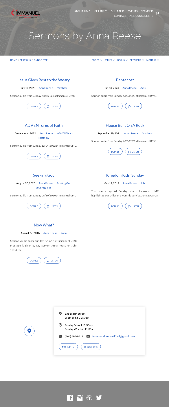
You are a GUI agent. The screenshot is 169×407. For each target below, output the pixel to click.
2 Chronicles (43, 187)
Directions (90, 346)
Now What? (44, 224)
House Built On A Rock (125, 125)
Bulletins (117, 11)
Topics (97, 60)
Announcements (141, 16)
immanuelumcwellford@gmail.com (113, 336)
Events (133, 11)
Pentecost (125, 79)
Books (122, 60)
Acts (143, 87)
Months (152, 60)
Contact (120, 16)
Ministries (100, 11)
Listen (52, 106)
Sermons (147, 11)
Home (13, 60)
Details (34, 106)
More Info (68, 346)
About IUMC (82, 11)
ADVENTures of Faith (44, 125)
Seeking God (44, 175)
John (143, 183)
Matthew (62, 87)
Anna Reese (41, 60)
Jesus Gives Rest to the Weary (44, 79)
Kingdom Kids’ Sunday (125, 175)
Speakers (137, 60)
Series (110, 60)
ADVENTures (65, 133)
